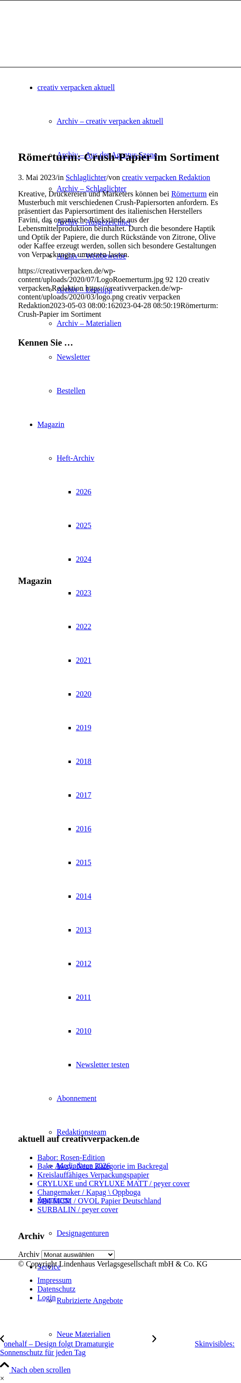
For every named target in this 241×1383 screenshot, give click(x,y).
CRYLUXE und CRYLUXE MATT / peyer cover (114, 1183)
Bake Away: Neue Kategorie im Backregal (103, 1166)
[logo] (90, 46)
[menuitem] (140, 1334)
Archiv (29, 1254)
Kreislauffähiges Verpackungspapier (93, 1175)
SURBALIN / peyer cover (78, 1209)
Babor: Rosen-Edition (71, 1157)
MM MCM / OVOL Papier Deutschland (99, 1201)
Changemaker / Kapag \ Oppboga (89, 1192)
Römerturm (189, 194)
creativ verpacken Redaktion (166, 177)
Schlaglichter (86, 177)
